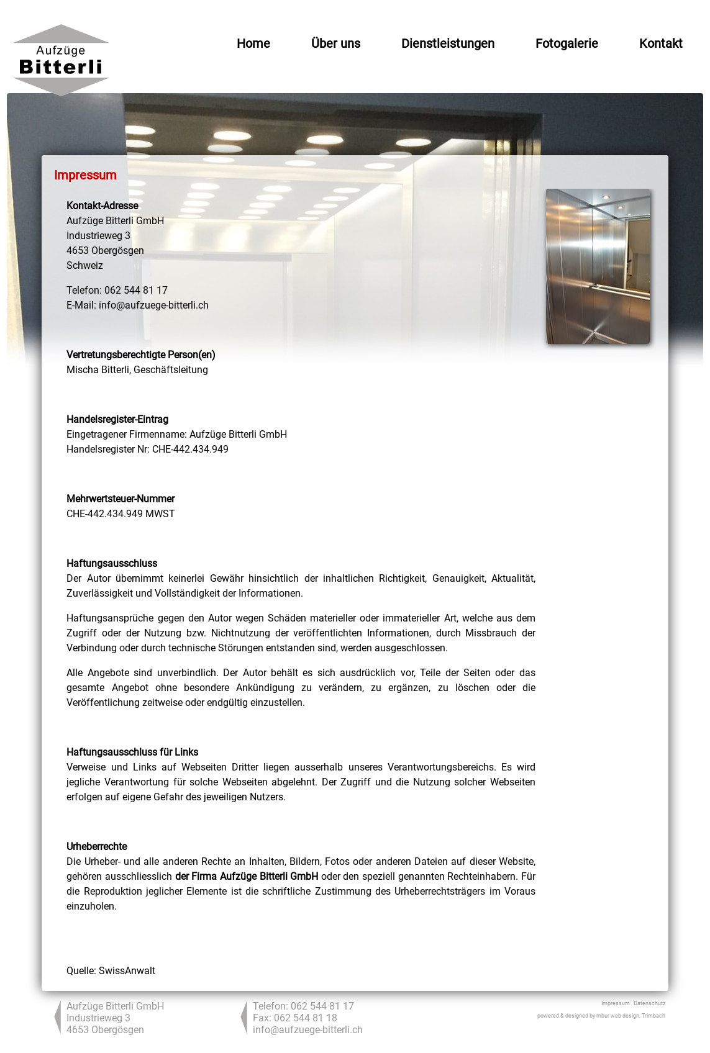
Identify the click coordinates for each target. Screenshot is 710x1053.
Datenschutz (649, 1003)
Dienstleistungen (447, 43)
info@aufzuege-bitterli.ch (308, 1030)
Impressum (615, 1003)
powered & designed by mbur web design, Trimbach (601, 1016)
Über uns (335, 43)
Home (253, 43)
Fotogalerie (566, 43)
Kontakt (661, 43)
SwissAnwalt (127, 971)
